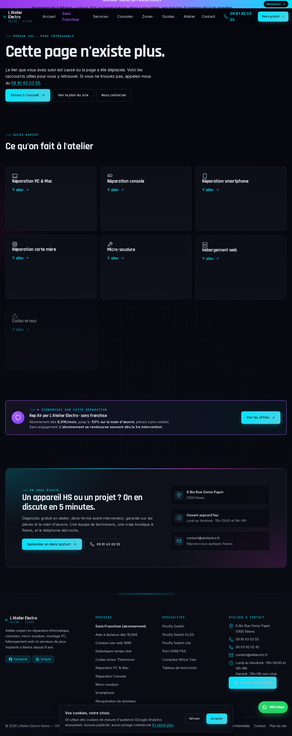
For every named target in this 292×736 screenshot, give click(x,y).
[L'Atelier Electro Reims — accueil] (19, 17)
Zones (148, 16)
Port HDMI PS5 (174, 651)
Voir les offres (261, 418)
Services (101, 16)
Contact (208, 16)
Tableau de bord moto (179, 668)
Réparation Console (110, 676)
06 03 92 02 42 (247, 647)
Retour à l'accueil (28, 95)
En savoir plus (162, 725)
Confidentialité (239, 726)
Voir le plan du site (73, 95)
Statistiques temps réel (113, 651)
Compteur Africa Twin (179, 660)
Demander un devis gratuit (52, 545)
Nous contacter (114, 95)
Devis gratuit (273, 16)
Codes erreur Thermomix (115, 660)
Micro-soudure (106, 685)
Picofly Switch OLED (178, 635)
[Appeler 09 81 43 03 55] (239, 17)
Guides (169, 16)
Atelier (189, 16)
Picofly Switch (173, 626)
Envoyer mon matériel (252, 682)
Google (43, 659)
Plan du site (278, 726)
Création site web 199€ (113, 643)
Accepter (217, 719)
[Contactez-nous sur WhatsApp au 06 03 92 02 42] (273, 707)
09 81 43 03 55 (25, 82)
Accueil (49, 16)
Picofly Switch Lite (176, 643)
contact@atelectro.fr (252, 655)
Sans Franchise (70, 16)
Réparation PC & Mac (112, 668)
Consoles (126, 16)
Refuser (194, 719)
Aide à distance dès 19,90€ (116, 635)
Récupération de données (115, 701)
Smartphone (104, 693)
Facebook (18, 659)
